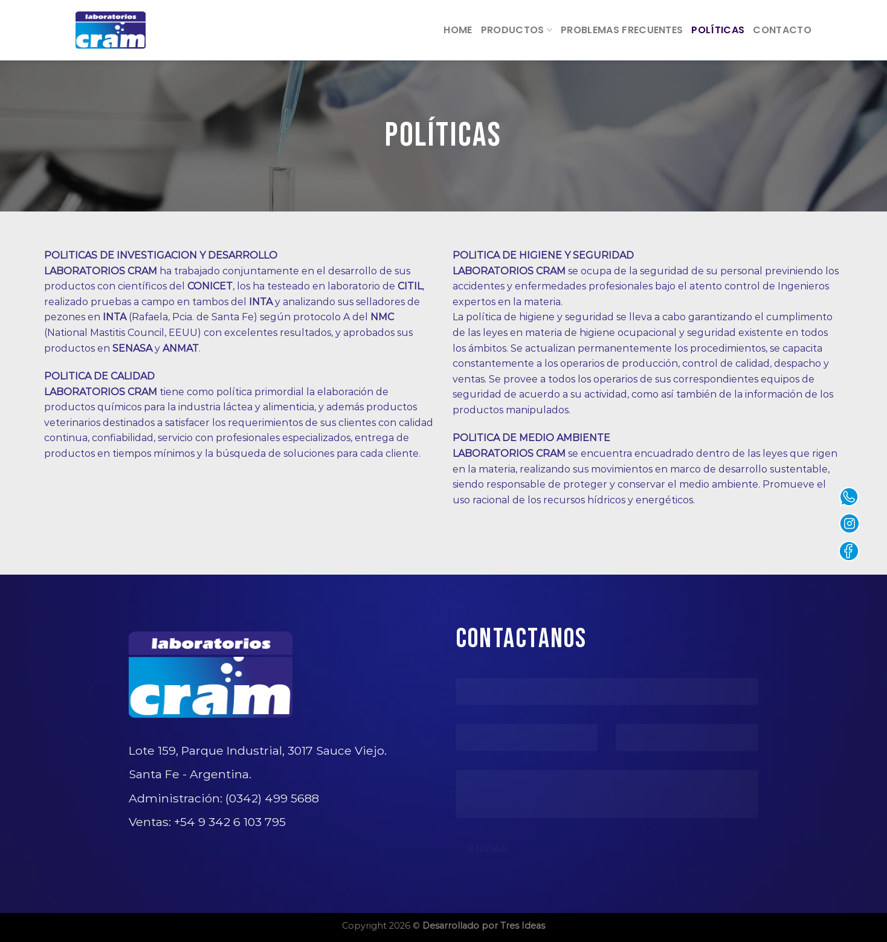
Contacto (782, 30)
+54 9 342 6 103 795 (230, 822)
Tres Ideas (522, 925)
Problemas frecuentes (622, 30)
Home (458, 30)
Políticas (717, 30)
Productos (516, 30)
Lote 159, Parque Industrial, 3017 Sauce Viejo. (258, 750)
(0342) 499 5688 (272, 798)
